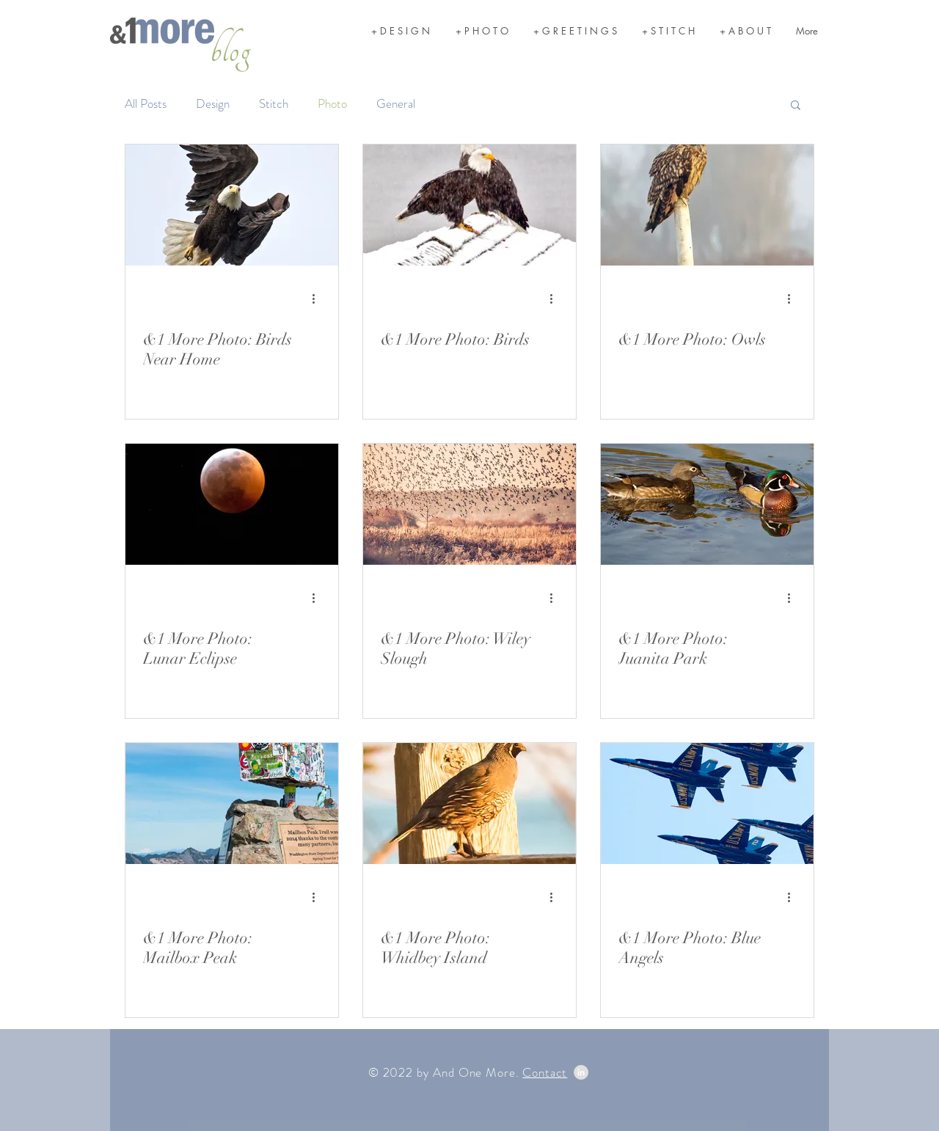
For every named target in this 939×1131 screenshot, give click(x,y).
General (395, 103)
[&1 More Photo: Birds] (469, 205)
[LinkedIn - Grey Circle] (581, 1072)
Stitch (273, 103)
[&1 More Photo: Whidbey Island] (469, 803)
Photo (332, 103)
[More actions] (318, 298)
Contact (544, 1072)
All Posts (146, 103)
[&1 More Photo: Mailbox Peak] (231, 803)
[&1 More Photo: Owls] (707, 205)
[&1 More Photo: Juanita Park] (707, 504)
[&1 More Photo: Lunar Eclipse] (231, 504)
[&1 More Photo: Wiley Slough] (469, 504)
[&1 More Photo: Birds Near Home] (231, 205)
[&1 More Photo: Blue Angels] (707, 803)
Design (213, 103)
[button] (796, 106)
